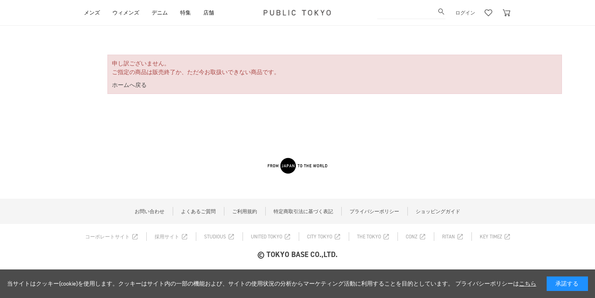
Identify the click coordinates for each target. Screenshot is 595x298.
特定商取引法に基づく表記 (303, 211)
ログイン (465, 13)
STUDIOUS (215, 236)
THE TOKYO (369, 236)
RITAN (448, 236)
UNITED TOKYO (266, 236)
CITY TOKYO (319, 236)
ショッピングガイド (438, 211)
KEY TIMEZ (491, 236)
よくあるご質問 (198, 211)
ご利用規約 (244, 211)
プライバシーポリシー (374, 211)
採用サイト (167, 236)
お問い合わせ (149, 211)
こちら (527, 284)
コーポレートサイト (107, 236)
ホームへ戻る (129, 85)
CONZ (411, 236)
